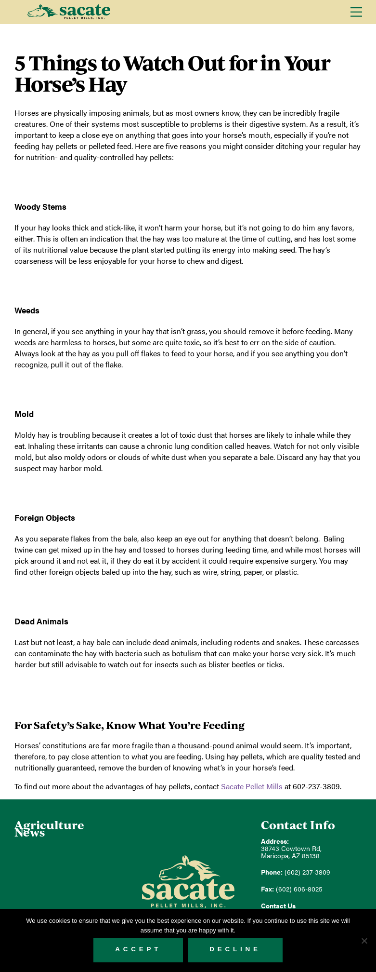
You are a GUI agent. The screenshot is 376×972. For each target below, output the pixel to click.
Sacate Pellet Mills (68, 12)
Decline (235, 949)
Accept (138, 949)
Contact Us (278, 905)
